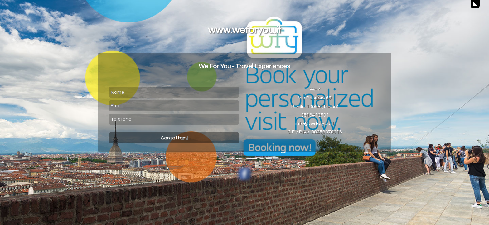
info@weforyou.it (314, 123)
